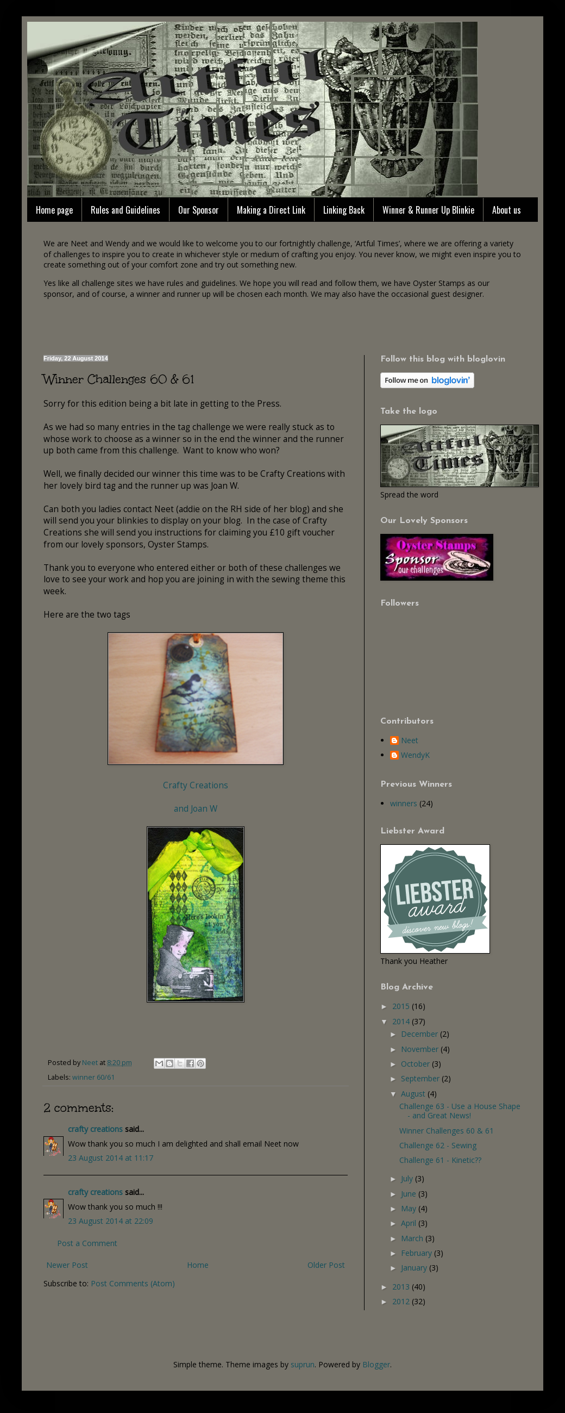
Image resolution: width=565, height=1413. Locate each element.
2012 (402, 1301)
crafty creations (95, 1129)
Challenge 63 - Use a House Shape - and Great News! (459, 1111)
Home (198, 1265)
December (420, 1034)
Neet (409, 740)
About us (506, 209)
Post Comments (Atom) (133, 1283)
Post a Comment (87, 1243)
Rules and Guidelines (125, 209)
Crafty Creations (195, 785)
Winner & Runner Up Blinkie (428, 209)
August (414, 1093)
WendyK (415, 755)
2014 (402, 1021)
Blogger (376, 1364)
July (408, 1178)
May (409, 1208)
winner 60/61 (93, 1077)
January (415, 1267)
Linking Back (344, 209)
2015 (402, 1006)
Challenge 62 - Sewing (437, 1145)
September (421, 1078)
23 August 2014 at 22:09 (110, 1221)
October (416, 1064)
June (409, 1193)
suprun (303, 1364)
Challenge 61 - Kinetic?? (440, 1160)
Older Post (326, 1265)
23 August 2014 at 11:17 (110, 1158)
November (421, 1049)
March (413, 1238)
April (409, 1223)
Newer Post (67, 1265)
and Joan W (195, 808)
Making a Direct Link (271, 209)
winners (403, 803)
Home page (54, 209)
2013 (402, 1286)
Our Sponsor (198, 209)
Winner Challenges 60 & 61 (446, 1130)
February (417, 1253)
